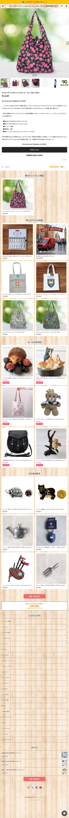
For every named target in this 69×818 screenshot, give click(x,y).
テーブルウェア (5, 638)
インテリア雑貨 (5, 632)
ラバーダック (5, 683)
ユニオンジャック (6, 739)
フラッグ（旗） (5, 700)
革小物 (3, 706)
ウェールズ (4, 734)
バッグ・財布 (5, 694)
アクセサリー (5, 627)
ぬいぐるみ (4, 689)
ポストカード (5, 672)
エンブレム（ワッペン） (7, 666)
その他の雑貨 (5, 711)
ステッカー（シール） (7, 661)
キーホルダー (5, 655)
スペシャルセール (6, 717)
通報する (65, 160)
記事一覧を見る (35, 779)
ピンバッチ (4, 644)
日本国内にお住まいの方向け (34, 155)
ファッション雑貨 (6, 621)
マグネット (4, 649)
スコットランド (5, 728)
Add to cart (34, 150)
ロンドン (3, 723)
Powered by (34, 800)
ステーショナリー (6, 677)
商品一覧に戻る (34, 596)
